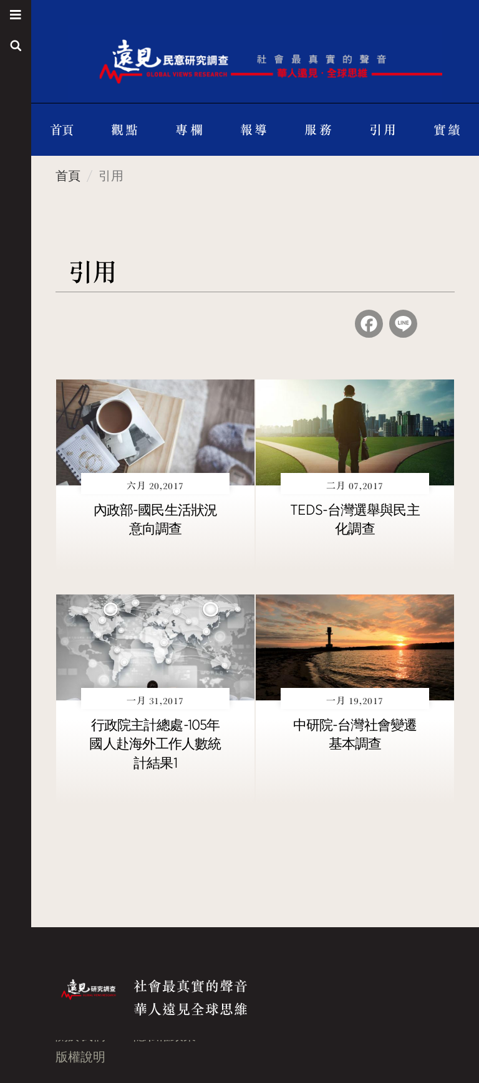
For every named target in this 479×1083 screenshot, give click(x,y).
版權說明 (80, 1056)
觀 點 (124, 129)
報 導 (253, 129)
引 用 (382, 129)
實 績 (446, 129)
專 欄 (188, 129)
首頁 (62, 129)
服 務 (317, 129)
